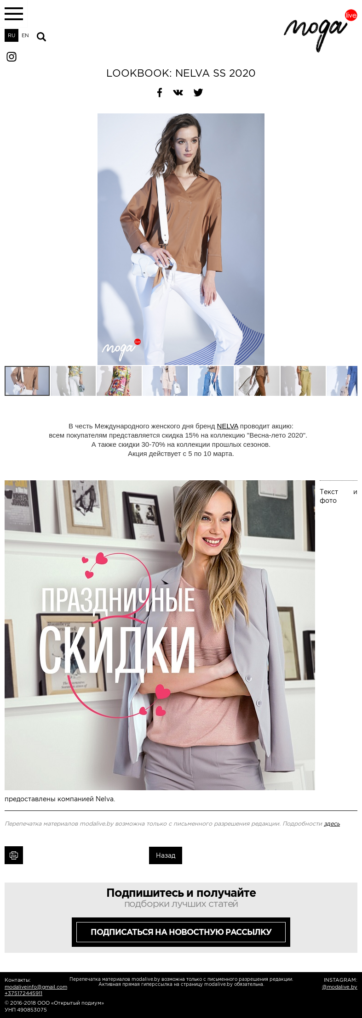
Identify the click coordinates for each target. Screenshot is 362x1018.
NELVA (227, 426)
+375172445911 (23, 993)
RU (11, 35)
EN (25, 35)
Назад (165, 855)
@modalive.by (339, 987)
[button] (349, 121)
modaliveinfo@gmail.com (36, 987)
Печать (14, 855)
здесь (332, 824)
